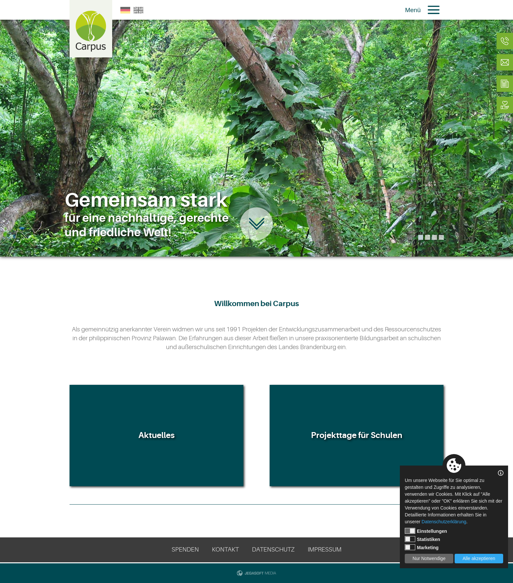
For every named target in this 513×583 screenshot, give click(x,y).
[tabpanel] (256, 128)
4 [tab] (441, 237)
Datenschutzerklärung (443, 521)
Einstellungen (426, 531)
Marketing (422, 547)
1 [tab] (420, 237)
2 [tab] (427, 237)
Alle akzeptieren (478, 558)
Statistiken (422, 539)
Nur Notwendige (429, 558)
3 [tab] (434, 237)
